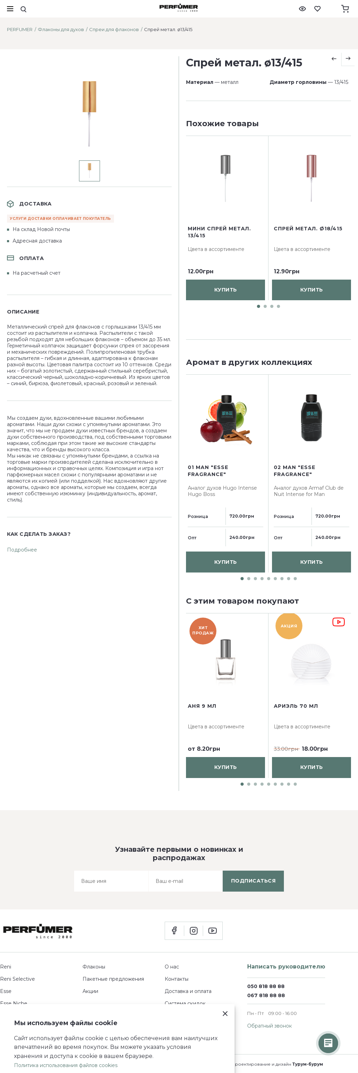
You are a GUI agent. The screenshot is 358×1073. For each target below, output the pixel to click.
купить (225, 323)
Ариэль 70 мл (296, 706)
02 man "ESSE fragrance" (294, 470)
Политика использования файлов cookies (65, 1065)
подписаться (253, 881)
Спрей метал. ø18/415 (308, 262)
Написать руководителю (286, 966)
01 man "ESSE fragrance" (208, 470)
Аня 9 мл (202, 706)
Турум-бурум (307, 1064)
